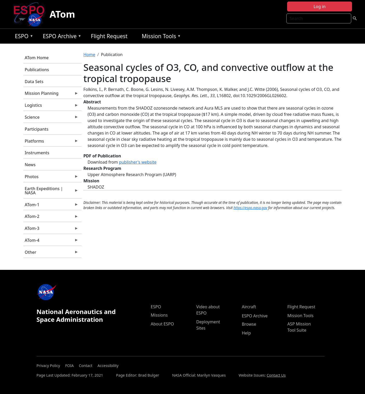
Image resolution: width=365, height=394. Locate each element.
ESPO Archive (61, 37)
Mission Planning (50, 94)
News (30, 165)
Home (89, 54)
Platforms (50, 142)
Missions (159, 315)
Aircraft (249, 307)
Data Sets (34, 81)
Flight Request (109, 36)
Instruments (37, 153)
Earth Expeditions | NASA (50, 192)
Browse (249, 324)
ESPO (22, 37)
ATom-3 (50, 229)
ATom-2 (50, 217)
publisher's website (138, 162)
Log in (320, 6)
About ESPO (162, 324)
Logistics (50, 106)
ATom (62, 14)
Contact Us (276, 375)
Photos (50, 178)
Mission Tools (160, 37)
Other (50, 253)
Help (246, 333)
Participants (36, 129)
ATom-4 (50, 241)
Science (50, 118)
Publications (37, 69)
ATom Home (37, 58)
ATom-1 (50, 206)
